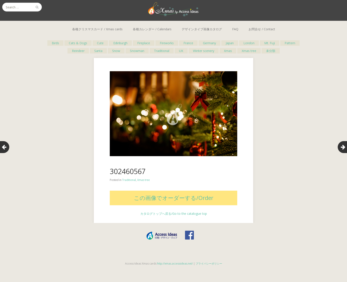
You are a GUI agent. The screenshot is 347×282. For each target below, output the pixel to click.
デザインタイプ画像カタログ (202, 29)
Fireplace (143, 43)
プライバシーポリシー (209, 263)
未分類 (270, 51)
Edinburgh (120, 43)
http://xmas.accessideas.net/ (175, 263)
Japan (230, 43)
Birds (55, 43)
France (188, 43)
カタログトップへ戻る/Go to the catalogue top (173, 213)
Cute (100, 43)
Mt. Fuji (269, 43)
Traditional (161, 51)
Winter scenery (203, 51)
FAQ (235, 29)
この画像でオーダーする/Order (173, 197)
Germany (209, 43)
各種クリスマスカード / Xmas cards (97, 29)
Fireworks (167, 43)
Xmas (228, 51)
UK (181, 51)
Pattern (290, 43)
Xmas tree (249, 51)
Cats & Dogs (78, 43)
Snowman (137, 51)
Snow (116, 51)
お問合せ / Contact (262, 29)
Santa (98, 51)
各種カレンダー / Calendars (152, 29)
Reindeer (78, 51)
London (248, 43)
